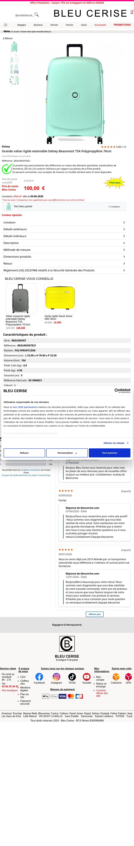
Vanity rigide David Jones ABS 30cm (60, 301)
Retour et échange (101, 685)
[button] (7, 25)
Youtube (86, 678)
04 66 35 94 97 (10, 686)
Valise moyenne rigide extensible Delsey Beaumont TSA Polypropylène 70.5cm (21, 304)
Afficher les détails (113, 443)
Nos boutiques (10, 690)
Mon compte (100, 678)
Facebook (39, 678)
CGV (23, 677)
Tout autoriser (109, 452)
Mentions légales (25, 689)
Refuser (24, 452)
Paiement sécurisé (25, 702)
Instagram (56, 678)
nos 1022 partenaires (25, 407)
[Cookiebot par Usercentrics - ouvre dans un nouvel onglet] (116, 390)
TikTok (72, 678)
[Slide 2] (14, 69)
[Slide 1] (14, 58)
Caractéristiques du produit (16, 156)
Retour (8, 38)
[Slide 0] (14, 47)
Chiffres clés (24, 682)
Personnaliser (67, 452)
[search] (24, 15)
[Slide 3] (14, 80)
